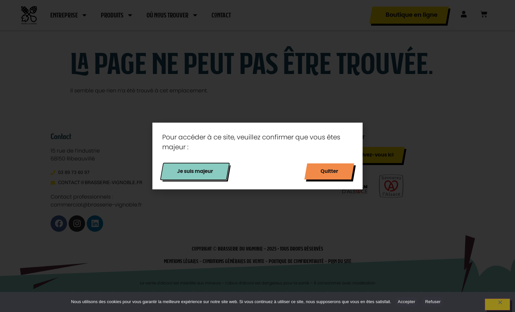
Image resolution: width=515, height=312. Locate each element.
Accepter (406, 301)
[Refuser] (497, 304)
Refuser (432, 301)
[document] (257, 156)
